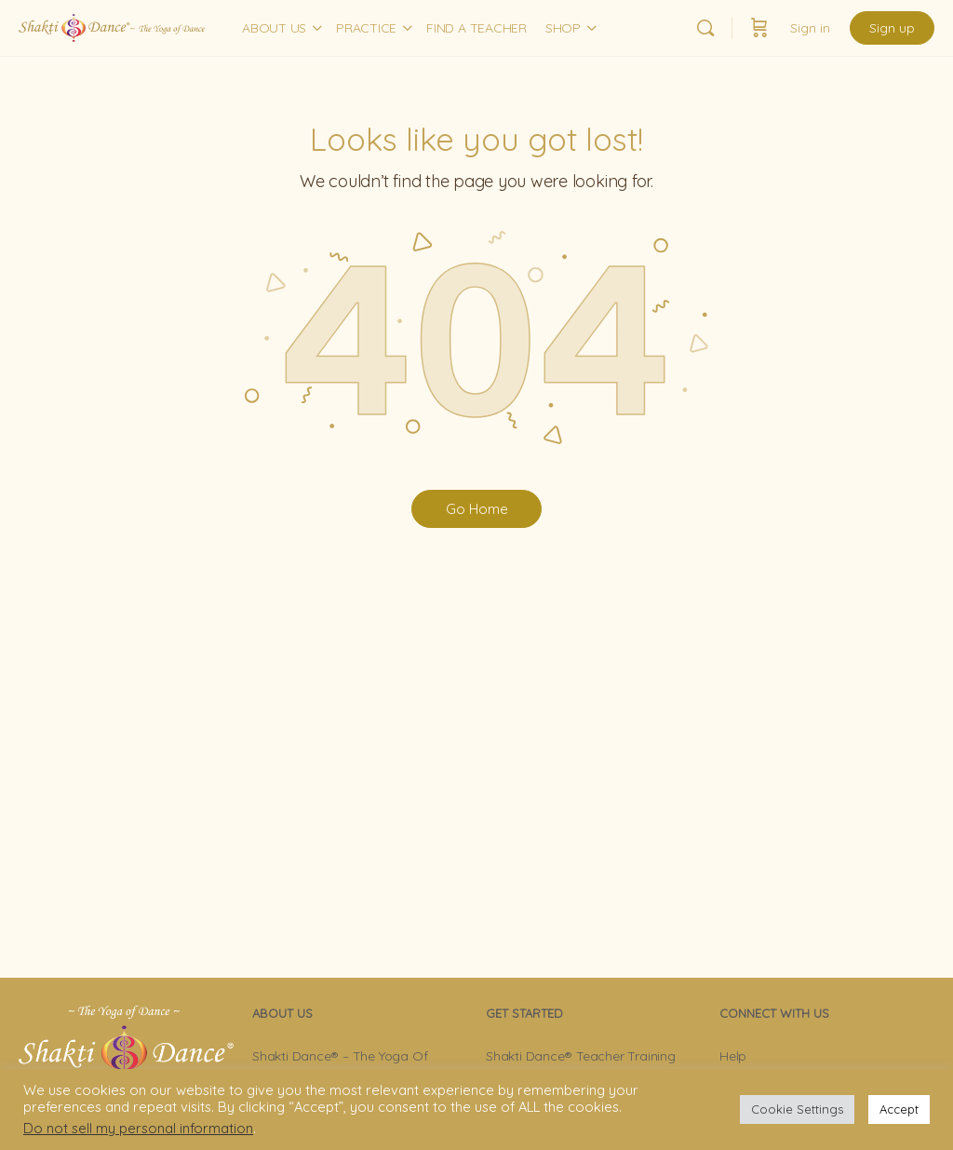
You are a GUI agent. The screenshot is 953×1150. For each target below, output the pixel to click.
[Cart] (759, 28)
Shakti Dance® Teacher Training (581, 1056)
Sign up (892, 28)
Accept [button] (899, 1109)
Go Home (477, 509)
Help (732, 1056)
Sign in (810, 28)
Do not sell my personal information (138, 1128)
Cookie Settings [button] (797, 1109)
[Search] (705, 28)
